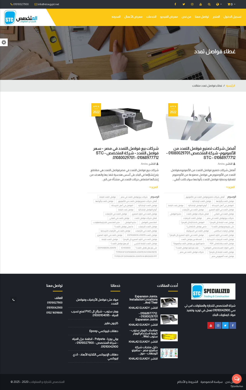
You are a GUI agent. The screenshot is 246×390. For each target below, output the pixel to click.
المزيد (230, 187)
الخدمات (151, 16)
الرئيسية (230, 85)
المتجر (216, 16)
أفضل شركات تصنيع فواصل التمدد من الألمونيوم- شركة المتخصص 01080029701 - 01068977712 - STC (200, 153)
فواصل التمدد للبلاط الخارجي (145, 244)
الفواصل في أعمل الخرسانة (223, 205)
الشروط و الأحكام (187, 381)
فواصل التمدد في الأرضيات (193, 210)
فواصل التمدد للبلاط (107, 197)
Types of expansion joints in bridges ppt (135, 256)
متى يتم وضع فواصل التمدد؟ (223, 227)
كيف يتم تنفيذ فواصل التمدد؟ (187, 248)
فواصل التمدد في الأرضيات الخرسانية (115, 231)
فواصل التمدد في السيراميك (197, 231)
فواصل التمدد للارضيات (192, 218)
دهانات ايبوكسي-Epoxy (103, 331)
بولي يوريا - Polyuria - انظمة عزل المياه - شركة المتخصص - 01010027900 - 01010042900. (95, 342)
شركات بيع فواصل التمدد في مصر (220, 218)
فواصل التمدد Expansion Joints (142, 235)
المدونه (115, 16)
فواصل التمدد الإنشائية (201, 201)
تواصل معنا (202, 16)
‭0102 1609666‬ (54, 312)
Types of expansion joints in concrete (136, 252)
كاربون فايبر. (111, 323)
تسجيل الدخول (232, 16)
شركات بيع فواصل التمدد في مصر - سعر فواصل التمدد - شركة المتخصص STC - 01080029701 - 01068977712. (126, 153)
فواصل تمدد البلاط (175, 205)
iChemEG (125, 248)
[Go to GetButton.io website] (237, 386)
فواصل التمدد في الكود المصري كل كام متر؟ (187, 235)
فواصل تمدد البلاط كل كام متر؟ (222, 222)
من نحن (186, 16)
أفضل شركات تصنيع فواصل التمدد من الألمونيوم (205, 197)
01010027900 (54, 302)
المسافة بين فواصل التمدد (191, 239)
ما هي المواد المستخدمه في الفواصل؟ (219, 248)
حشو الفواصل (175, 214)
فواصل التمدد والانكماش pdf (222, 244)
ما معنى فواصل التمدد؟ (124, 227)
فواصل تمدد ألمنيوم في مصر (223, 256)
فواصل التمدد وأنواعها (225, 201)
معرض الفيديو (169, 16)
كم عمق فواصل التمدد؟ (120, 244)
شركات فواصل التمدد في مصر (192, 252)
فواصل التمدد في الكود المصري (221, 210)
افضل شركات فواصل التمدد (197, 214)
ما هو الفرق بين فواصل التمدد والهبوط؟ (188, 244)
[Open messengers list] (237, 379)
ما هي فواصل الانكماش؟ (196, 227)
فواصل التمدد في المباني (224, 214)
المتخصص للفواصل (149, 222)
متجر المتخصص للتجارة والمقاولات (106, 222)
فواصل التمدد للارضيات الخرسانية (220, 239)
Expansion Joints (107, 248)
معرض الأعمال (133, 16)
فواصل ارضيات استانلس (224, 231)
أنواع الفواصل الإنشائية (197, 205)
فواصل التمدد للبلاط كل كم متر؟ (221, 252)
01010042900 (54, 307)
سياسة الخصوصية (211, 381)
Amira (221, 163)
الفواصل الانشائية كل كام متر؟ (192, 222)
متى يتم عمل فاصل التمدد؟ (146, 248)
